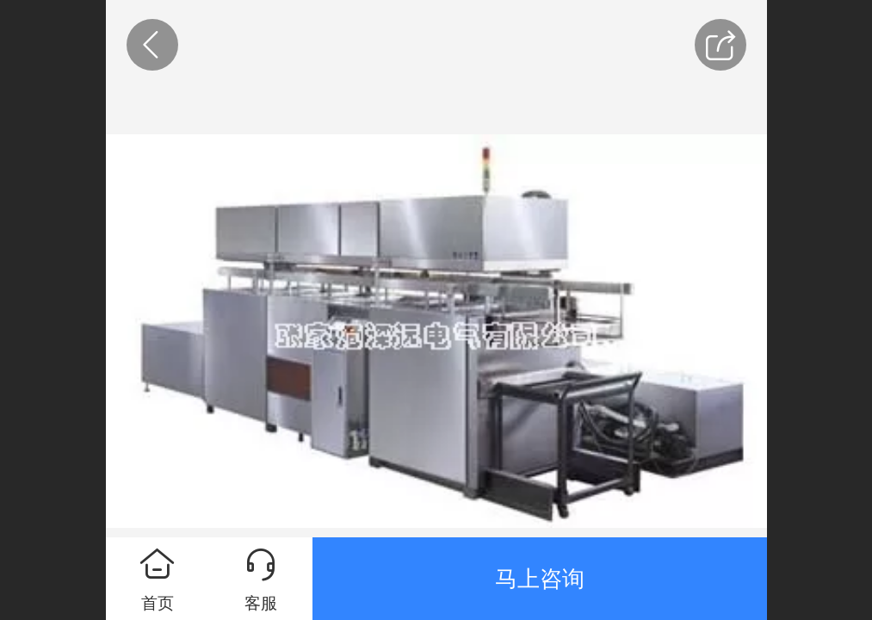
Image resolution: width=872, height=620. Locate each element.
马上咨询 (539, 579)
